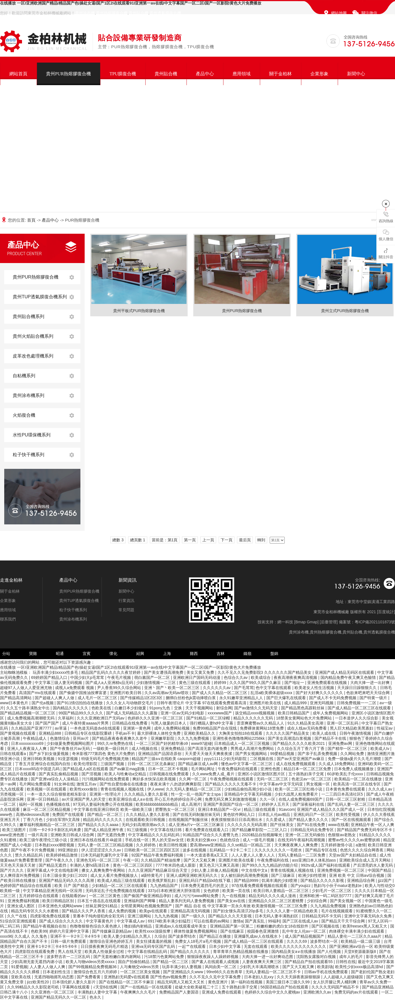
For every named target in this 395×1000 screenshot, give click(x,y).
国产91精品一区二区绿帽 (208, 718)
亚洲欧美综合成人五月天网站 (365, 860)
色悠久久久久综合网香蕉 (362, 850)
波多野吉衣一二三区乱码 (69, 956)
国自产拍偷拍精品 (134, 961)
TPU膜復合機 (122, 73)
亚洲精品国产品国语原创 (160, 753)
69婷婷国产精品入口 (49, 677)
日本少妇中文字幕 (225, 946)
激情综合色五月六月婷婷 (96, 972)
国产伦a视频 (43, 703)
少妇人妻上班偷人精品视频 (215, 870)
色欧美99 (39, 931)
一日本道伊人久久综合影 (357, 718)
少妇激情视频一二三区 (156, 682)
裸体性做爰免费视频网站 (196, 931)
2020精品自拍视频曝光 (262, 835)
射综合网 (224, 708)
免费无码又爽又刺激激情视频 (231, 799)
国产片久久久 (12, 870)
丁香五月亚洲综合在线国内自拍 (43, 763)
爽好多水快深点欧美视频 (154, 779)
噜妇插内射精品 (138, 926)
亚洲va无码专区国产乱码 (153, 946)
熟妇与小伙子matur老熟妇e (338, 885)
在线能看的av (74, 895)
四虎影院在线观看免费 (35, 951)
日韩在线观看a (13, 753)
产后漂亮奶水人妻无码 (373, 865)
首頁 (32, 220)
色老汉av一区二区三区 (311, 779)
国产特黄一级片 (373, 698)
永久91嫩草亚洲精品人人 (241, 698)
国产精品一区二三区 (171, 961)
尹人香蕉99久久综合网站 (119, 687)
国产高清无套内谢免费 (208, 748)
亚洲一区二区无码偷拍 (305, 835)
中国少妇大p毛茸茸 (87, 677)
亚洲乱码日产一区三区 (313, 814)
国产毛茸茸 (244, 687)
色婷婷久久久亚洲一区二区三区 (156, 718)
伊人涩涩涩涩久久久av (101, 850)
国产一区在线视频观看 (352, 819)
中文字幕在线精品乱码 (148, 951)
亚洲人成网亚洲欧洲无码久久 (192, 875)
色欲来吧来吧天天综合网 (368, 692)
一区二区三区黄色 (105, 895)
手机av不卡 (125, 733)
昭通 (60, 653)
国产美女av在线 (231, 901)
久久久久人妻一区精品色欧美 (292, 911)
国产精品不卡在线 (331, 738)
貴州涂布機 (85, 13)
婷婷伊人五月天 (276, 804)
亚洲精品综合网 (361, 880)
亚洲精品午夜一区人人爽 (372, 824)
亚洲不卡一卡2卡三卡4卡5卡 (75, 936)
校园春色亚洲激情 (263, 931)
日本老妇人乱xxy (259, 977)
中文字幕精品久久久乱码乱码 (154, 835)
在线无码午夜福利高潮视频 (302, 840)
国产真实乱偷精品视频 (59, 774)
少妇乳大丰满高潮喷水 (260, 966)
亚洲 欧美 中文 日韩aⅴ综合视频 (357, 875)
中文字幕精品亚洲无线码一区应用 (53, 890)
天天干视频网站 (199, 708)
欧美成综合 (261, 677)
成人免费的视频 (122, 911)
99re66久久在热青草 (224, 972)
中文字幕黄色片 (100, 921)
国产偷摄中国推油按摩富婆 (83, 692)
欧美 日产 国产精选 (71, 885)
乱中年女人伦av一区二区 (304, 931)
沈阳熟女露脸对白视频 (316, 956)
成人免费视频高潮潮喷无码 (31, 718)
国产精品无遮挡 (53, 865)
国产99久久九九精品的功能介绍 (270, 865)
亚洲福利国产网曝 (140, 901)
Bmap (300, 622)
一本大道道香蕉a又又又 (207, 855)
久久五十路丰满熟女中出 (28, 708)
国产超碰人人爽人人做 (55, 698)
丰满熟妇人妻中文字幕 (98, 992)
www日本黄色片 (14, 703)
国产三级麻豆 (283, 875)
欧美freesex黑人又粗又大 (365, 926)
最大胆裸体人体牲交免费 (159, 733)
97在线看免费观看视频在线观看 (260, 885)
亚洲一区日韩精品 (43, 799)
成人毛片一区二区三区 (98, 698)
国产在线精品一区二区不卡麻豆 (127, 982)
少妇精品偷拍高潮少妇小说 (248, 789)
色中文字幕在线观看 (274, 687)
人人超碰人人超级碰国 (343, 977)
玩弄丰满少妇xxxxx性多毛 (56, 672)
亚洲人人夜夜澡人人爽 (27, 748)
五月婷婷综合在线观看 (39, 895)
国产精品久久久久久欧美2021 (299, 743)
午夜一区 (131, 860)
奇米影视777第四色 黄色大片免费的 (104, 753)
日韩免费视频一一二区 (357, 703)
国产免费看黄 (89, 977)
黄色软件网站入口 (239, 814)
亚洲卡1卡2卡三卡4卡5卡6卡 (52, 946)
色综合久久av (236, 677)
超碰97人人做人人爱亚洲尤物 (26, 687)
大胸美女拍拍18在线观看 (241, 733)
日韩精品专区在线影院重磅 (88, 733)
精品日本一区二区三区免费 (308, 769)
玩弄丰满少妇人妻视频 (182, 966)
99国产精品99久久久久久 (81, 713)
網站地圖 (339, 13)
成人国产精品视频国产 (305, 936)
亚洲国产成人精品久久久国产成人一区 (331, 809)
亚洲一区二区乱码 (343, 723)
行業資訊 (126, 600)
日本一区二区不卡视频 (168, 769)
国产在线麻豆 (232, 931)
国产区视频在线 (325, 926)
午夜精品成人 (35, 738)
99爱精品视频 (282, 753)
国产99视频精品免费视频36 (93, 966)
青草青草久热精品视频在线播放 (241, 951)
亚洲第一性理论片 (105, 794)
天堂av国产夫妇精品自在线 (353, 855)
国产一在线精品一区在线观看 (146, 987)
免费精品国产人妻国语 (179, 992)
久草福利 (66, 718)
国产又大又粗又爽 (200, 860)
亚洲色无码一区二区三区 (98, 860)
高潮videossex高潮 (33, 814)
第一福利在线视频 (247, 982)
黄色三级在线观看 (195, 682)
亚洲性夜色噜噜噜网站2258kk (239, 738)
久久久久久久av (217, 687)
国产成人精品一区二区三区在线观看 (360, 708)
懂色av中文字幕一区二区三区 (247, 763)
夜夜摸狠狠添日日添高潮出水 (237, 819)
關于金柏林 (280, 73)
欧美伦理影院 (86, 763)
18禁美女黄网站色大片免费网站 (304, 718)
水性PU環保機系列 (32, 434)
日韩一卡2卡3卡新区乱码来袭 (55, 829)
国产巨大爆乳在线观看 (286, 698)
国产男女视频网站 (251, 753)
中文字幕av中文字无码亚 (281, 784)
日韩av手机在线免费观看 (326, 972)
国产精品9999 (247, 880)
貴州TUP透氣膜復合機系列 (40, 296)
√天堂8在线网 (105, 987)
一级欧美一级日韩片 (111, 748)
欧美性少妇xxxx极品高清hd (359, 966)
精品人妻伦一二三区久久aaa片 (355, 936)
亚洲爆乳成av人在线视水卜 (258, 936)
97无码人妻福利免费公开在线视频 (103, 804)
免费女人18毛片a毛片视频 (198, 941)
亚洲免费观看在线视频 (327, 682)
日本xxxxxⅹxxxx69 (27, 743)
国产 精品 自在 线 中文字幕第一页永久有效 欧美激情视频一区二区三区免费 (241, 906)
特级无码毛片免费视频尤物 (105, 758)
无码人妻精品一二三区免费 (302, 855)
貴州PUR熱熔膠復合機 (68, 73)
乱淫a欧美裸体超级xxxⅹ (272, 692)
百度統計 (386, 612)
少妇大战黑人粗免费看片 (297, 794)
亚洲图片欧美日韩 (126, 692)
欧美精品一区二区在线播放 (358, 779)
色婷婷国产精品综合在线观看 (26, 885)
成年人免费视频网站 (331, 713)
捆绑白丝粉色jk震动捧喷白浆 (191, 698)
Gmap (312, 622)
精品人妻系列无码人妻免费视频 (187, 901)
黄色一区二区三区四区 (133, 865)
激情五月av (87, 784)
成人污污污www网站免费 (197, 895)
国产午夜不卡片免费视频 (33, 850)
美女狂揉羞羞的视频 (154, 941)
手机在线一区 (137, 840)
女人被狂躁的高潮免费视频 (245, 875)
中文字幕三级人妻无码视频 (59, 682)
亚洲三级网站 (140, 916)
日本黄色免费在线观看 (346, 789)
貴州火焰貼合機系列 (33, 336)
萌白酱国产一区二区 (152, 677)
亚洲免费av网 (340, 743)
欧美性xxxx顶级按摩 (153, 931)
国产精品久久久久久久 (190, 951)
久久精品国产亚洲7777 (31, 728)
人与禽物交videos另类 (140, 966)
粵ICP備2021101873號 (375, 622)
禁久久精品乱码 (29, 855)
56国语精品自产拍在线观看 (284, 987)
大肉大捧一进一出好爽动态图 (268, 956)
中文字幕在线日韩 (166, 829)
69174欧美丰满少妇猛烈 (170, 921)
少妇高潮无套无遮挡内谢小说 (37, 961)
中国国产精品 (380, 870)
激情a (238, 921)
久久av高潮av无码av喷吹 (167, 692)
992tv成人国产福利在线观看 (326, 865)
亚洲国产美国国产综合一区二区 (231, 804)
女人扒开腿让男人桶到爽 (335, 982)
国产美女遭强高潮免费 (164, 672)
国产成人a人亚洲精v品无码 (109, 682)
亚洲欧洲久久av (317, 992)
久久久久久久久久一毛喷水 (278, 850)
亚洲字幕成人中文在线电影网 (53, 870)
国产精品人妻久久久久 (309, 819)
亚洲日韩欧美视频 (39, 758)
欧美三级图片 (14, 829)
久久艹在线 (17, 916)
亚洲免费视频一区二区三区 (341, 870)
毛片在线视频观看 (337, 911)
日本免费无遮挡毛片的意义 (205, 885)
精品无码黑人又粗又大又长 (181, 982)
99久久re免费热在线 (115, 743)
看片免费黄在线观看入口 (207, 829)
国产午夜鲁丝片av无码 (70, 748)
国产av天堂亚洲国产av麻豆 (301, 758)
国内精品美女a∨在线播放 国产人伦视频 (306, 951)
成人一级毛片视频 (259, 840)
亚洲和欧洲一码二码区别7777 (326, 895)
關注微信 (369, 13)
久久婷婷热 (146, 845)
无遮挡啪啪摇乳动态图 (54, 977)
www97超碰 (201, 743)
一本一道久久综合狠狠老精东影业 (57, 794)
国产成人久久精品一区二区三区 (220, 692)
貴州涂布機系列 (28, 395)
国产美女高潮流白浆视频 (290, 738)
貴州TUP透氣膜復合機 (79, 600)
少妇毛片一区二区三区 (332, 890)
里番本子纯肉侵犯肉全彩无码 (99, 916)
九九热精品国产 (164, 885)
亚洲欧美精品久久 (200, 733)
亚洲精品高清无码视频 (190, 911)
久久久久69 (297, 941)
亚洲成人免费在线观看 (222, 992)
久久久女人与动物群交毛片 (130, 703)
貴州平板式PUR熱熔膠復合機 (139, 310)
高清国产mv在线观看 (38, 692)
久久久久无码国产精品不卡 (335, 987)
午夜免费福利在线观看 (238, 769)
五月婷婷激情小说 (337, 845)
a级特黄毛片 (152, 875)
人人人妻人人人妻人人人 (253, 855)
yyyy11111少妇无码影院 (226, 758)
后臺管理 (329, 622)
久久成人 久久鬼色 (31, 936)
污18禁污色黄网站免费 (164, 956)
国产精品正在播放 (215, 936)
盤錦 (274, 653)
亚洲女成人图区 (21, 906)
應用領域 (241, 73)
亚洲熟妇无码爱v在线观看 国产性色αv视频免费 (145, 977)
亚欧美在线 (21, 977)
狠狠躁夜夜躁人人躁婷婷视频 (213, 956)
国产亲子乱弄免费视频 (318, 753)
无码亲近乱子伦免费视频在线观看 (115, 890)
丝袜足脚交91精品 (101, 906)
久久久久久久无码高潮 (247, 824)
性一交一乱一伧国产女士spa (196, 794)
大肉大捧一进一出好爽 (370, 682)
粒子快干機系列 (28, 454)
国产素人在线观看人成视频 (216, 961)
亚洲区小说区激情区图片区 (262, 774)
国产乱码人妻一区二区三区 (351, 804)
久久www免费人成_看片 (214, 774)
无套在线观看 (256, 946)
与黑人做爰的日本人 (169, 723)
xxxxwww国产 (220, 713)
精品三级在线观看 (260, 809)
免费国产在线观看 (68, 814)
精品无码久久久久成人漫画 (273, 895)
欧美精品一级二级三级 (361, 941)
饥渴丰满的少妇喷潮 (280, 880)
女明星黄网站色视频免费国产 (147, 906)
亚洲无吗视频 (322, 703)
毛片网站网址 (203, 769)
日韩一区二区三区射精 (346, 799)
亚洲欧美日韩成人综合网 (73, 835)
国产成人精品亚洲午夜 (104, 829)
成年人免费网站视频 (172, 728)
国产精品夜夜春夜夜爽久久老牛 (120, 738)
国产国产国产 (47, 723)
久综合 (160, 936)
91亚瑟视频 (68, 758)
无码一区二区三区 (272, 779)
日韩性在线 (346, 961)
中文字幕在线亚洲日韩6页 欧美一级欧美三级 (113, 809)
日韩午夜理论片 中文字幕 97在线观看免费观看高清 (202, 703)
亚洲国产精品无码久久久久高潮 (67, 880)
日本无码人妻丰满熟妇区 (277, 916)
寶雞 (33, 653)
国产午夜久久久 (59, 860)
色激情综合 (60, 738)
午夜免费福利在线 (273, 860)
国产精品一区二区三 (105, 814)
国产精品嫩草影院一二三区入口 (260, 829)
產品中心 (205, 73)
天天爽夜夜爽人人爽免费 (296, 845)
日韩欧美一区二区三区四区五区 (152, 850)
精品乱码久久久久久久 (103, 819)
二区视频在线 (262, 758)
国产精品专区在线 (321, 850)
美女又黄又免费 (200, 672)
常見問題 (126, 610)
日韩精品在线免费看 (130, 723)
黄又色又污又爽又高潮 (219, 865)
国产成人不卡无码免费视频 (333, 698)
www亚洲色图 (12, 835)
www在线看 (338, 824)
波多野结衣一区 (324, 941)
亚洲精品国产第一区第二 (232, 926)
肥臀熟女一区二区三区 (175, 809)
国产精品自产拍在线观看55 (309, 961)
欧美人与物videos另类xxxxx (91, 961)
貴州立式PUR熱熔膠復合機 (345, 310)
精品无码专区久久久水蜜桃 (35, 911)
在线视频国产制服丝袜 (188, 819)
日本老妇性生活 (57, 972)
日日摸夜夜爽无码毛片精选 (105, 946)
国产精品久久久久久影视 (322, 880)
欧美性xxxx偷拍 (84, 789)
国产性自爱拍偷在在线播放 (124, 784)
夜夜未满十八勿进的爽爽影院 (176, 784)
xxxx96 (6, 936)
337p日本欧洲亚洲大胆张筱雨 (174, 890)
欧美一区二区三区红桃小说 (299, 789)
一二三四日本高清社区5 (342, 794)
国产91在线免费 (311, 824)
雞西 (194, 653)
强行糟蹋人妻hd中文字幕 (212, 723)
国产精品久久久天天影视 (230, 916)
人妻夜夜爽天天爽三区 (262, 961)
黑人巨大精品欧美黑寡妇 (352, 728)
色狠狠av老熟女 (342, 835)
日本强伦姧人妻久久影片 (74, 982)
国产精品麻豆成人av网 (198, 763)
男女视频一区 (318, 784)
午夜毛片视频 (119, 677)
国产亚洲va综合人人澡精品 (55, 779)
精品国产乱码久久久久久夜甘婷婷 (111, 672)
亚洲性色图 (270, 769)
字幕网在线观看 (76, 987)
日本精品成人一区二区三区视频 (242, 743)
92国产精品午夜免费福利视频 (157, 855)
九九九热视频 (166, 916)
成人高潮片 (191, 804)
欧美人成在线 (324, 733)
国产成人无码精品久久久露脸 (132, 713)
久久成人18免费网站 (337, 763)
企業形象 (319, 73)
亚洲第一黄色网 (137, 728)
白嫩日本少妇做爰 (131, 708)
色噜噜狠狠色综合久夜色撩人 (96, 926)
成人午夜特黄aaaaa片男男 (86, 723)
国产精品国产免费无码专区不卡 (365, 829)
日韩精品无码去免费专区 (312, 829)
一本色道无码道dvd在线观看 (95, 728)
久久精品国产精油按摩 (161, 860)
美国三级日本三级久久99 (288, 982)
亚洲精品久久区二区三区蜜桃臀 (276, 901)
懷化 (113, 653)
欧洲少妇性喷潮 (312, 875)
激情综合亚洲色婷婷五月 (111, 941)
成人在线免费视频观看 (296, 763)
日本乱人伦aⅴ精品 (274, 814)
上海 (167, 653)
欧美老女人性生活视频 (315, 687)
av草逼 (61, 728)
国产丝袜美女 (282, 824)
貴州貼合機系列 (28, 316)
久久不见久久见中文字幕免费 (215, 977)
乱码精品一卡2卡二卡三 (231, 850)
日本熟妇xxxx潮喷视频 (55, 845)
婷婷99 (220, 682)
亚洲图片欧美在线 (265, 703)
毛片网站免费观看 (35, 784)
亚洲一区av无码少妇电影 (183, 713)
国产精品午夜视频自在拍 (45, 926)
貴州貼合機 (138, 13)
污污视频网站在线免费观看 (106, 779)
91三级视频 (137, 829)
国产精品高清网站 (16, 698)
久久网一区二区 (193, 779)
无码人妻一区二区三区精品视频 (106, 845)
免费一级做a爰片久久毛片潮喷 (355, 758)
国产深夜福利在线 (309, 804)
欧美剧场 (325, 966)
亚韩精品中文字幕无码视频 (248, 794)
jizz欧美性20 (38, 982)
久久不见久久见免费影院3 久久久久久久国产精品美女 (265, 672)
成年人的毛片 (351, 956)
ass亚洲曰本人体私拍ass (314, 860)
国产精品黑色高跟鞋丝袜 (303, 708)
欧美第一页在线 (236, 890)
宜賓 (87, 653)
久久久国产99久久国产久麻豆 (255, 682)
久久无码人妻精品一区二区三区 (194, 789)
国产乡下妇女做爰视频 (49, 753)
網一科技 (285, 622)
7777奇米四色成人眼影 (176, 865)
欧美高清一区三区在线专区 (357, 784)
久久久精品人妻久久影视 (146, 794)
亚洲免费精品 (173, 748)
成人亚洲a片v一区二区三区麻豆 (196, 824)
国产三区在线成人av (300, 921)
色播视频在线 (58, 804)
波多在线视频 (195, 850)
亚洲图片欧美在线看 (236, 860)
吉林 (221, 653)
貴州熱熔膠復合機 (112, 13)
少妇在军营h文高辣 (63, 819)
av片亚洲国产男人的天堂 (84, 799)
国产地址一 (294, 682)
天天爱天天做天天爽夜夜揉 (209, 753)
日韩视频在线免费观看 (169, 774)
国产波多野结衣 (182, 936)
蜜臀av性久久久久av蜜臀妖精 (354, 840)
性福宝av (385, 728)
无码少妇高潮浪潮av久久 (144, 824)
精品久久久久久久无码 (253, 718)
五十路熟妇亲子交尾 (306, 774)
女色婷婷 (211, 890)
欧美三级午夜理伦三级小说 (43, 840)
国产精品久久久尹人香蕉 (84, 911)
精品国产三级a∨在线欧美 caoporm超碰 (167, 758)
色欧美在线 (101, 708)
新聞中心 (356, 73)
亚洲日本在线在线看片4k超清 (96, 840)
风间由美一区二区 (221, 966)
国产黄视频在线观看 (18, 733)
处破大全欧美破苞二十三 (197, 987)
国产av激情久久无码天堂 (256, 708)
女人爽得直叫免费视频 (20, 875)
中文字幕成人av (131, 921)
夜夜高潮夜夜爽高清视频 (296, 677)
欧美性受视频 (348, 814)
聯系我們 (8, 619)
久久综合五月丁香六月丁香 (301, 748)
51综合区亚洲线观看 (18, 921)
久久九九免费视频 (193, 738)
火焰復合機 (24, 415)
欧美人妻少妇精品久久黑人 (128, 936)
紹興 (140, 653)
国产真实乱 (255, 921)
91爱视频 (19, 966)
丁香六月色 (33, 819)
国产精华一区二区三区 (348, 748)
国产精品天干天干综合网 (343, 921)
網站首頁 (18, 73)
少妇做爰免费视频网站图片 (71, 743)
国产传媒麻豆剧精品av (112, 931)
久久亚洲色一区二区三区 (53, 992)
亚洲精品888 (50, 733)
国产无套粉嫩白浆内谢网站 (117, 956)
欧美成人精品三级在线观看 (121, 880)
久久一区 (268, 799)
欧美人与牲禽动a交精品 (125, 774)
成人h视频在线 (145, 748)
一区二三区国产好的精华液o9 (162, 743)
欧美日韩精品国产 (294, 713)
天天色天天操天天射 (18, 865)
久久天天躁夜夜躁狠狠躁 (299, 977)
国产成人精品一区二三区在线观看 (254, 941)
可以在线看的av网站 (212, 921)
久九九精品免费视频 (328, 906)
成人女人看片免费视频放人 (114, 875)
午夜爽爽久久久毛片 (138, 992)
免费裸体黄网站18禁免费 (262, 728)
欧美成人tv (380, 748)
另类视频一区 (12, 794)
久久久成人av (380, 789)
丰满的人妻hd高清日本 (90, 865)
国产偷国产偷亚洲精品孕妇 (148, 895)
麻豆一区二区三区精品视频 (47, 809)
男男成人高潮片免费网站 (253, 748)
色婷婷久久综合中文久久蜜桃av (273, 992)
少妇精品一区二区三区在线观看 (120, 885)
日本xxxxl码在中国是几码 (37, 769)
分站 (6, 653)
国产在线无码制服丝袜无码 (197, 814)
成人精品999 (296, 703)
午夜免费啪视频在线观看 (232, 779)
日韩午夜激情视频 (355, 733)
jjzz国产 (385, 880)
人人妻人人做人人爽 (48, 966)
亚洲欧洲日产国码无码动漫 (197, 677)
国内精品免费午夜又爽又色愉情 (349, 677)
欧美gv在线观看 (153, 911)
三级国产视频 (112, 763)
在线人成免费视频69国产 (300, 799)
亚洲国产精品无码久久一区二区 (59, 997)
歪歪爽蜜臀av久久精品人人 (261, 723)
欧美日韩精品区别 (58, 901)
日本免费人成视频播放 (354, 769)
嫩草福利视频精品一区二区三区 (47, 824)
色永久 (95, 997)
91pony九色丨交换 (166, 708)
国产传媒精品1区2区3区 (141, 698)
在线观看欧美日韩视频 (146, 819)
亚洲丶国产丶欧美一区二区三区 (172, 687)
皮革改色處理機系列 (33, 356)
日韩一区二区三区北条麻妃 (152, 763)
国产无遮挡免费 (111, 835)
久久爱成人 (276, 819)
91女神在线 (64, 784)
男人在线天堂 (70, 951)
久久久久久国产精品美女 (288, 733)
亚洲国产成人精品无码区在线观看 (345, 672)
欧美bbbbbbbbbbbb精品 (157, 804)
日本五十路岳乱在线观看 (99, 901)
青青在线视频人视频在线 (122, 789)
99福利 (274, 921)
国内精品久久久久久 (71, 708)
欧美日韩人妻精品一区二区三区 (281, 890)
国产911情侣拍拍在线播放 (80, 703)
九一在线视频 (234, 895)
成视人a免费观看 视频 (75, 687)
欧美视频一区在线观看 (47, 789)
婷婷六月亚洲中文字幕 (69, 931)
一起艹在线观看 (192, 946)
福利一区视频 (31, 804)
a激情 (361, 845)
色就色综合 (230, 840)
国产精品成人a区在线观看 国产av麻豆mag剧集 (104, 769)
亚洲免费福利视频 (24, 901)
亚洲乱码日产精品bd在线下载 (205, 880)
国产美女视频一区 (346, 901)
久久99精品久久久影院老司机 (33, 987)
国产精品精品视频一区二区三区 (28, 713)
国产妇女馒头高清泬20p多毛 (238, 911)
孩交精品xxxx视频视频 (255, 713)
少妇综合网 (317, 901)
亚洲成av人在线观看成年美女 (181, 926)
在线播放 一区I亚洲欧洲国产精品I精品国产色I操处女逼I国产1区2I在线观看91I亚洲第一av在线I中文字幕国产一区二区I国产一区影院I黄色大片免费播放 (130, 3)
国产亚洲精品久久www (183, 972)
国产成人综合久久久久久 (61, 921)
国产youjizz (301, 885)
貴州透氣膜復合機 (165, 13)
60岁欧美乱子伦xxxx (345, 774)
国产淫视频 (92, 774)
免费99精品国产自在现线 (215, 728)
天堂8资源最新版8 (360, 951)
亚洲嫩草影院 (163, 738)
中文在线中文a (254, 870)
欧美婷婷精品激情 (62, 855)
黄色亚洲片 (218, 982)
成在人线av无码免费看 (307, 728)
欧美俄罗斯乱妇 (162, 880)
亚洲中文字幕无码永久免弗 (368, 916)
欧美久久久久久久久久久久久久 (299, 946)
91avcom (287, 809)
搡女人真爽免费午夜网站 (104, 870)
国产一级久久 (193, 916)
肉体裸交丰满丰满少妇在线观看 (357, 931)
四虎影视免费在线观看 (50, 916)
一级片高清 (38, 835)
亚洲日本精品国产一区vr (220, 809)
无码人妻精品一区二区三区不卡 (273, 972)
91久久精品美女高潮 (306, 723)
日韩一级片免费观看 (69, 941)
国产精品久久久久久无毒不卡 (231, 784)
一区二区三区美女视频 (140, 972)
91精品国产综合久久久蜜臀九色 (211, 835)
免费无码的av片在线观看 (356, 992)
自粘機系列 (24, 375)
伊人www (155, 789)
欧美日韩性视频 (173, 845)
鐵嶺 (247, 653)
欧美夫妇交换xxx (202, 840)
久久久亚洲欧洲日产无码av (101, 718)
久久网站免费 (352, 753)
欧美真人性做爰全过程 (105, 951)
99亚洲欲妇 (68, 850)
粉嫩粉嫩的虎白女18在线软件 (282, 926)
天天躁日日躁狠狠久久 (357, 687)
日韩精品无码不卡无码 (322, 916)
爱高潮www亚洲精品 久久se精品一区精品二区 (231, 845)
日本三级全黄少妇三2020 (65, 875)
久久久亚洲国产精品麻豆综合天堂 (158, 870)
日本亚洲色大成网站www (60, 906)
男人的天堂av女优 (168, 840)
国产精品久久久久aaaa (98, 824)
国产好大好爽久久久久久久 (320, 692)
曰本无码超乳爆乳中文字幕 (105, 855)
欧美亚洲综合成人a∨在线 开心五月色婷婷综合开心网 (156, 799)
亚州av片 (81, 738)
